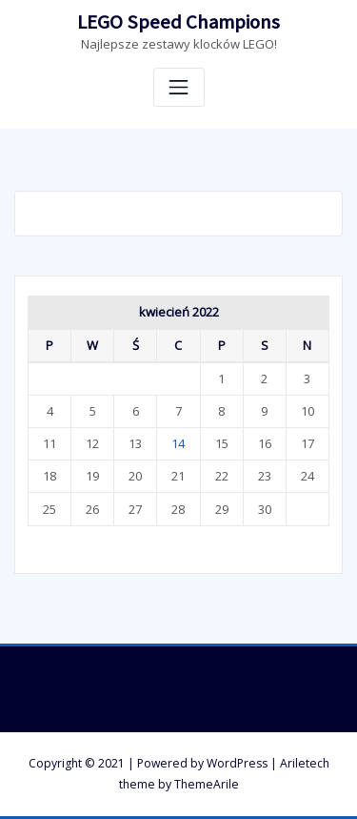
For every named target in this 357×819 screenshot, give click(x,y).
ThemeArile (206, 784)
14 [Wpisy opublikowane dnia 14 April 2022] (178, 443)
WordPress (237, 763)
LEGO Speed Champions (178, 22)
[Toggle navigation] (179, 87)
